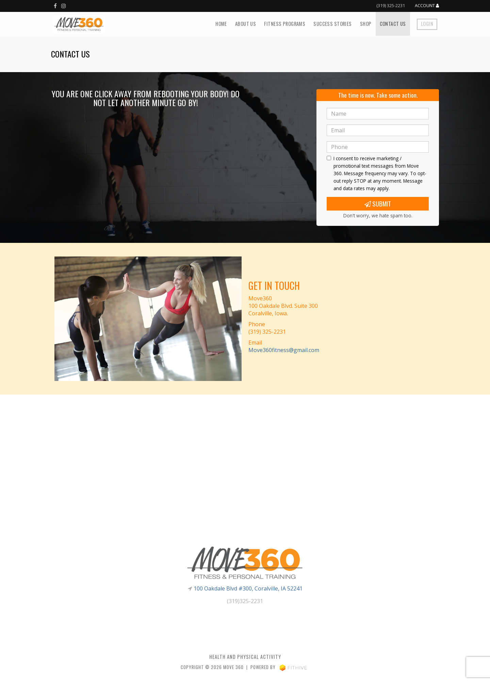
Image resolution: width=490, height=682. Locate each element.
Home (221, 23)
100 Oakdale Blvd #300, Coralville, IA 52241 (248, 588)
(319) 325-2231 (390, 5)
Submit (377, 204)
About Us (245, 23)
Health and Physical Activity (245, 656)
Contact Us (393, 23)
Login (427, 23)
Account (427, 5)
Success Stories (332, 23)
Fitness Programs (284, 23)
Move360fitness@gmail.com (283, 350)
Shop (366, 23)
